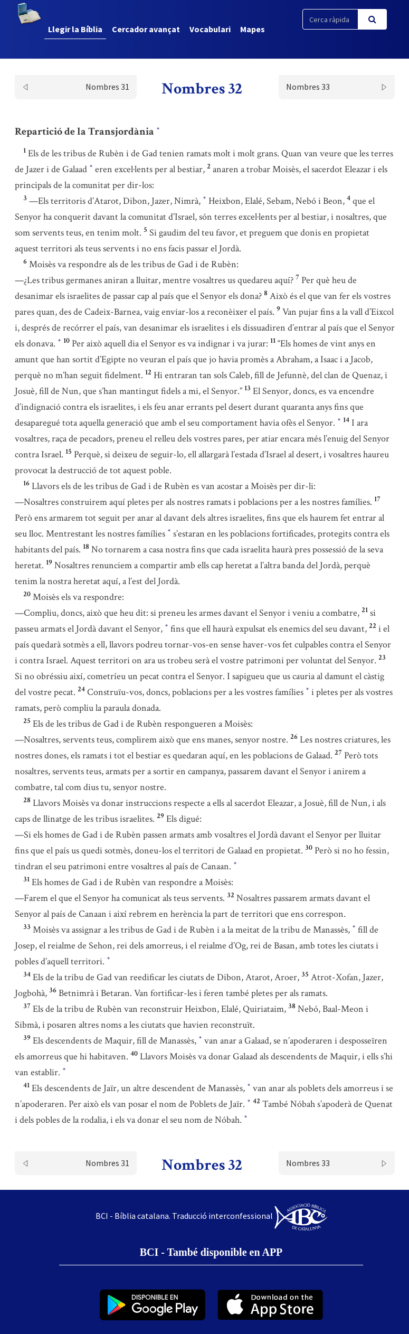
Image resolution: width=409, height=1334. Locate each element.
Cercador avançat (146, 29)
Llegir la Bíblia (75, 29)
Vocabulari (210, 29)
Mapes (252, 29)
